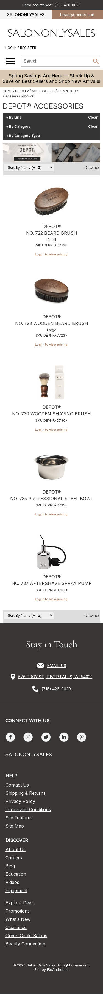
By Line (15, 118)
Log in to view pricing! (51, 254)
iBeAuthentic (58, 969)
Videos (12, 882)
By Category (19, 127)
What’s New (17, 919)
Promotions (17, 911)
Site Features (19, 817)
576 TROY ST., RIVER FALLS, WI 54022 (55, 676)
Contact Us (17, 785)
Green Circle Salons (26, 935)
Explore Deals (20, 902)
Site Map (14, 826)
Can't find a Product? (19, 96)
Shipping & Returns (25, 793)
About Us (15, 849)
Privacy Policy (20, 801)
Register (28, 48)
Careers (13, 857)
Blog (10, 866)
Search (96, 61)
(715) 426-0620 (56, 688)
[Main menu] (10, 61)
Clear (93, 118)
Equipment (16, 890)
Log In (11, 48)
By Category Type (24, 136)
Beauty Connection (25, 943)
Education (15, 874)
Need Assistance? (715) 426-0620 (51, 5)
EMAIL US (56, 665)
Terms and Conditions (28, 809)
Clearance (16, 927)
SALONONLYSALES (25, 14)
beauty (77, 14)
